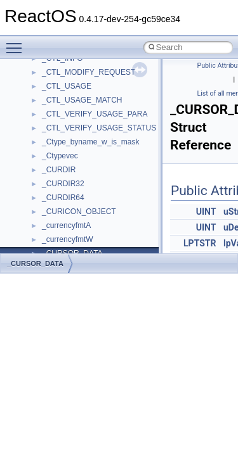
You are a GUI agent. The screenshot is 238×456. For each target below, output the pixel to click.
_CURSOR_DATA (35, 263)
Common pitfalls (49, 79)
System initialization (55, 134)
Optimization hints (52, 162)
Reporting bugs (47, 107)
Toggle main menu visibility (17, 42)
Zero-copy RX (45, 121)
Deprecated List (48, 232)
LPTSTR (199, 243)
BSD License (43, 190)
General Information (55, 204)
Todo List (37, 218)
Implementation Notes (59, 176)
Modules (36, 246)
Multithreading (45, 148)
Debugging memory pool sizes (73, 93)
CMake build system (56, 65)
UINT (206, 211)
